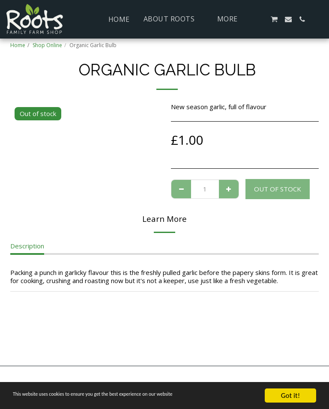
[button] (173, 19)
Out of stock (277, 189)
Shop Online (47, 45)
